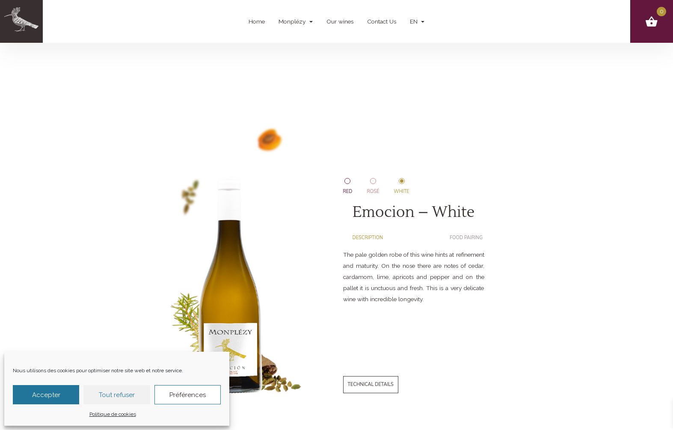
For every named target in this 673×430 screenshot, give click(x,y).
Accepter (46, 395)
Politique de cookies (112, 414)
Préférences (187, 395)
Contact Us (381, 21)
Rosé (373, 191)
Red (348, 191)
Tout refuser (117, 395)
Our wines (339, 21)
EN (414, 21)
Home (257, 21)
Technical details (371, 384)
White (401, 191)
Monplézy (293, 21)
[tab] (371, 237)
